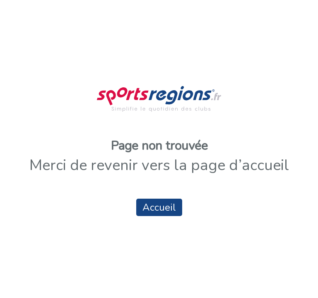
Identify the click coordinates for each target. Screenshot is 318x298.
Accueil (159, 207)
